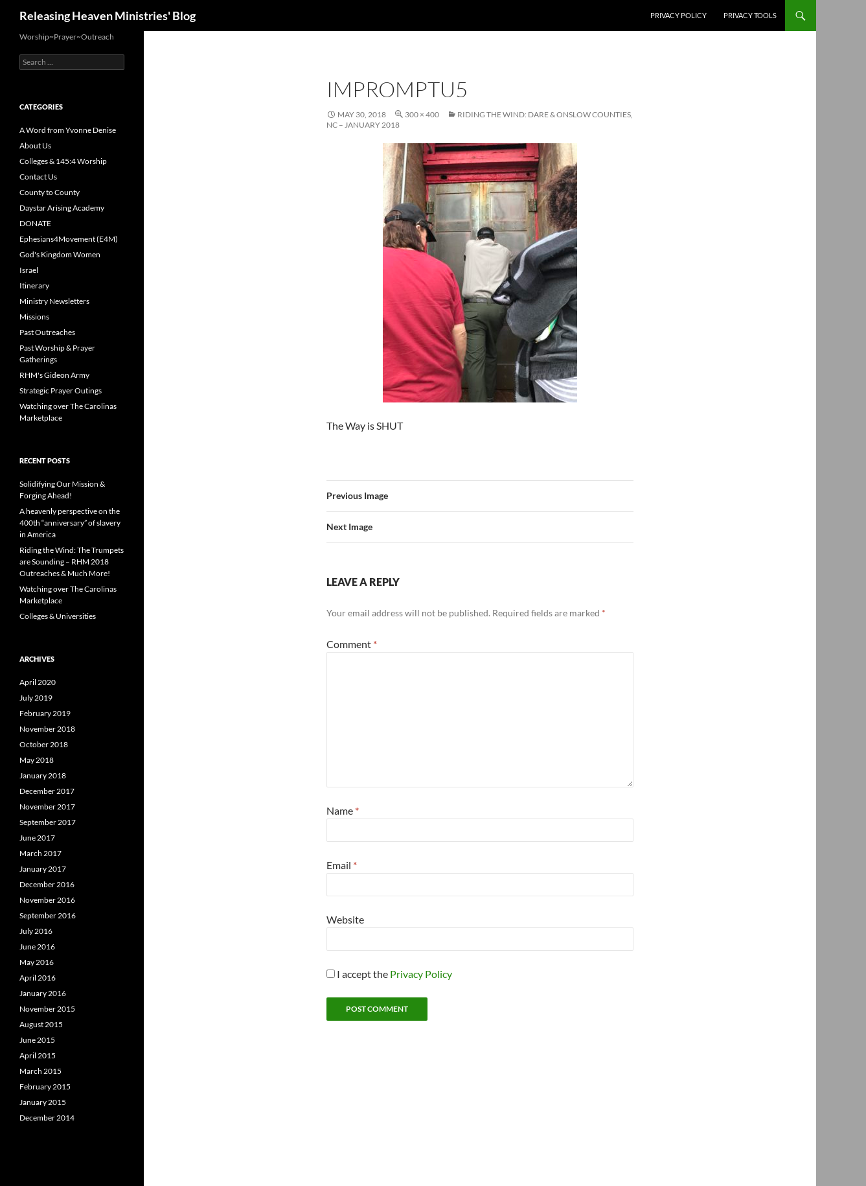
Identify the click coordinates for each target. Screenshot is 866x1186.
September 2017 (47, 822)
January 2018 (42, 775)
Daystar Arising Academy (61, 208)
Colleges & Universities (57, 616)
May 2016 (36, 962)
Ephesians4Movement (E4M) (68, 239)
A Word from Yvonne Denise (67, 130)
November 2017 (47, 806)
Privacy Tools (750, 15)
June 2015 (37, 1040)
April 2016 (37, 978)
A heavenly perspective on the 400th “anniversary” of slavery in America (69, 522)
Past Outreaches (47, 332)
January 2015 (42, 1102)
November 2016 (47, 900)
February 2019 (45, 713)
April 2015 (37, 1055)
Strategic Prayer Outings (60, 390)
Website (345, 919)
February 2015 (45, 1086)
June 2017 (37, 838)
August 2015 (41, 1024)
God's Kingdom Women (59, 254)
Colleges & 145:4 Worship (63, 161)
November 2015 (47, 1009)
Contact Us (38, 176)
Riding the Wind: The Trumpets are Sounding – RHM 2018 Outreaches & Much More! (71, 561)
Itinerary (34, 285)
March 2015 (40, 1071)
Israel (28, 270)
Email (341, 865)
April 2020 (37, 682)
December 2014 (46, 1117)
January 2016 (42, 993)
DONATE (35, 223)
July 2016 (35, 931)
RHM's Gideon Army (54, 375)
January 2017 (42, 869)
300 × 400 (422, 114)
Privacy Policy (678, 15)
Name (342, 810)
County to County (49, 192)
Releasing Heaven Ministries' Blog (107, 15)
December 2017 (46, 791)
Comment (351, 644)
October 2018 (43, 744)
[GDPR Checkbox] (330, 974)
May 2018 (36, 760)
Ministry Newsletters (54, 301)
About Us (35, 145)
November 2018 (47, 729)
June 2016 (37, 946)
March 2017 (40, 853)
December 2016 (46, 884)
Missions (34, 316)
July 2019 (35, 698)
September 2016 (47, 915)
